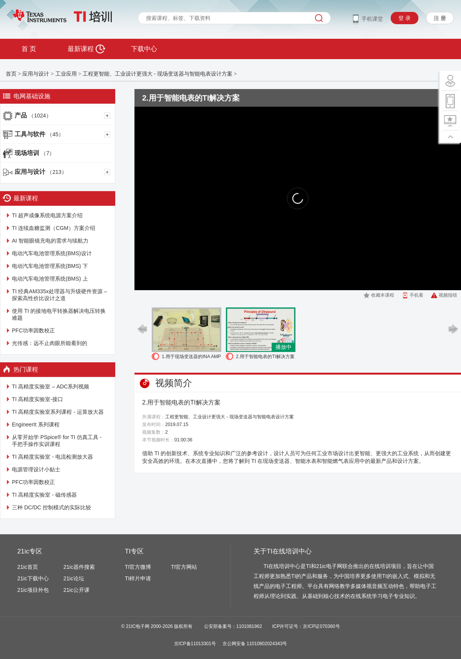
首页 (11, 74)
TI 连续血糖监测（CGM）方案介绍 (53, 228)
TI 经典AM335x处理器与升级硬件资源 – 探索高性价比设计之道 (59, 294)
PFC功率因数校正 (33, 330)
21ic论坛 (73, 578)
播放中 (283, 347)
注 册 (440, 18)
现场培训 (35, 153)
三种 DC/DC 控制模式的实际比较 (51, 507)
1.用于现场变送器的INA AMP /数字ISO (191, 357)
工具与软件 (39, 134)
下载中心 (144, 49)
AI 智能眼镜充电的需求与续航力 (50, 241)
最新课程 (86, 49)
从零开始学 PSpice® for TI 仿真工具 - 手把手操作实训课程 (56, 440)
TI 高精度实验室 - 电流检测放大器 (52, 457)
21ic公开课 (76, 590)
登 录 (404, 18)
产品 (33, 115)
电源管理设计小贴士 (36, 469)
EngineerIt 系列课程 (36, 424)
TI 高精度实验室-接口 (37, 399)
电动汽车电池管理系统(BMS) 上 (50, 279)
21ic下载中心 (33, 578)
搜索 (319, 18)
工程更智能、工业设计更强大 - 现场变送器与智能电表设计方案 (157, 74)
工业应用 (66, 74)
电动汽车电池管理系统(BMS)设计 (52, 253)
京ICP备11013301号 (195, 643)
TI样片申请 (138, 578)
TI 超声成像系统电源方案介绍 (47, 215)
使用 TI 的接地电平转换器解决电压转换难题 (59, 314)
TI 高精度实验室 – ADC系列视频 (50, 386)
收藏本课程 (382, 295)
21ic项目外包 (33, 590)
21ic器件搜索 (79, 567)
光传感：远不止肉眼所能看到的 (49, 343)
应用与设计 (35, 74)
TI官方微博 (138, 567)
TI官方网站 (184, 567)
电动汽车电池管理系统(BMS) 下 (50, 266)
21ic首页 (27, 567)
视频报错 (448, 295)
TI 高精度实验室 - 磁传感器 (44, 495)
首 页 (29, 49)
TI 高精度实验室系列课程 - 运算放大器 (58, 412)
